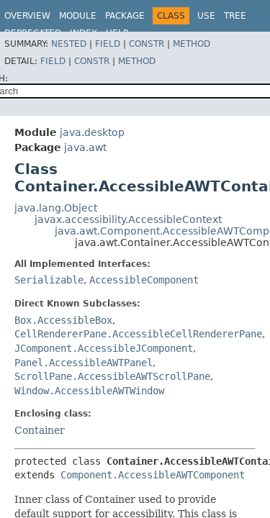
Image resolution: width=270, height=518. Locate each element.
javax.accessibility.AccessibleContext (128, 219)
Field (107, 44)
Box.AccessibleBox (63, 320)
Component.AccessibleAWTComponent (152, 475)
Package (125, 16)
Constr (146, 44)
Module (77, 16)
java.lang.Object (55, 208)
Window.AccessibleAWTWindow (89, 390)
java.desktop (92, 132)
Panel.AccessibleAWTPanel (83, 362)
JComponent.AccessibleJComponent (103, 348)
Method (191, 44)
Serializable (49, 280)
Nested (68, 44)
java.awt (85, 147)
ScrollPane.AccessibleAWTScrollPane (112, 376)
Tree (235, 16)
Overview (27, 16)
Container (39, 430)
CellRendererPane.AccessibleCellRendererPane (138, 334)
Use (206, 16)
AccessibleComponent (144, 280)
